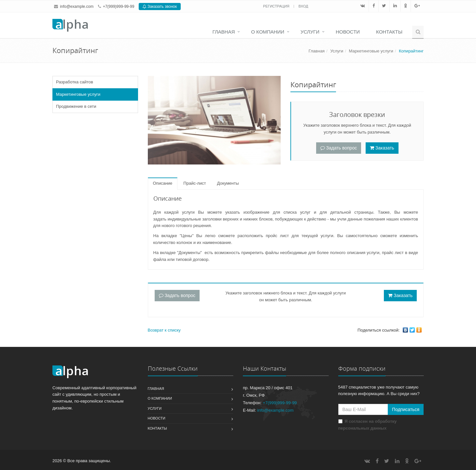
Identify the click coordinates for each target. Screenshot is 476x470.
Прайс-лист (194, 183)
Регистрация (276, 6)
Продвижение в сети (76, 106)
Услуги (310, 32)
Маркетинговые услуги (371, 51)
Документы (228, 183)
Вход (303, 6)
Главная (223, 32)
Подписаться (405, 409)
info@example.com (76, 6)
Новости (348, 32)
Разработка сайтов (74, 81)
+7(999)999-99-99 (118, 6)
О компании (267, 32)
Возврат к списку (164, 330)
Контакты (389, 32)
